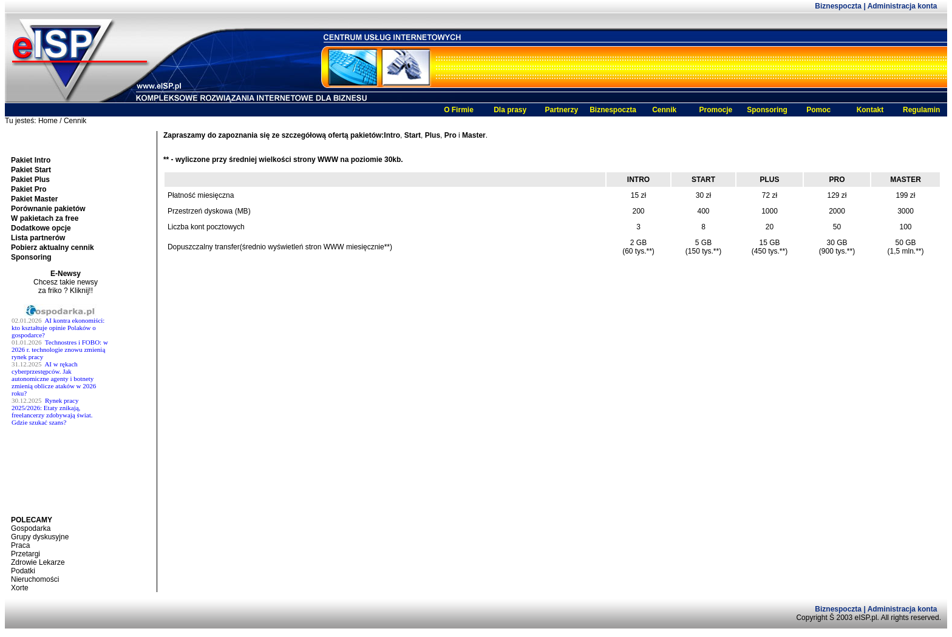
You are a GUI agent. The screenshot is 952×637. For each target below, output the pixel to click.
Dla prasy (510, 110)
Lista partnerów (38, 238)
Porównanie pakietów (48, 208)
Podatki (23, 571)
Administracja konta (902, 6)
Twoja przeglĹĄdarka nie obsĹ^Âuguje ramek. (65, 409)
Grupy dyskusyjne (40, 537)
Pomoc (818, 110)
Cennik (664, 110)
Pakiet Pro (29, 189)
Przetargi (25, 554)
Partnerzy (561, 110)
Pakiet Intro (30, 160)
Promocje (716, 110)
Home (48, 120)
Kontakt (870, 110)
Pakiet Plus (30, 179)
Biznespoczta (839, 6)
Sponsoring (767, 110)
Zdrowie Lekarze (38, 562)
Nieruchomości (35, 579)
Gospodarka (30, 528)
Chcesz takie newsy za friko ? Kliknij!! (65, 286)
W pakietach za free (44, 218)
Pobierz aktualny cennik (52, 247)
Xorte (20, 588)
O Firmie (459, 110)
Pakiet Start (31, 170)
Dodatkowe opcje (41, 228)
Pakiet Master (34, 199)
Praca (20, 545)
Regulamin (921, 110)
